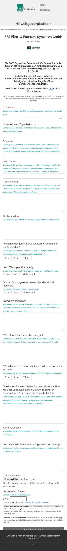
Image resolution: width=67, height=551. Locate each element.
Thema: (7, 107)
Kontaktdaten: (33, 196)
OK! (33, 544)
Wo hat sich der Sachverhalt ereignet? (33, 348)
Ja (7, 274)
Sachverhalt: (33, 227)
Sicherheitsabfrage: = (17, 495)
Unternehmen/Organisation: (33, 130)
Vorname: (33, 149)
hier (51, 88)
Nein (15, 274)
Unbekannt (29, 274)
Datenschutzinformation (36, 502)
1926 (26, 258)
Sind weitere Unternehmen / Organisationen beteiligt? (33, 457)
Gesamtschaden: (33, 433)
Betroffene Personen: (33, 315)
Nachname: (33, 169)
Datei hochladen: (27, 477)
